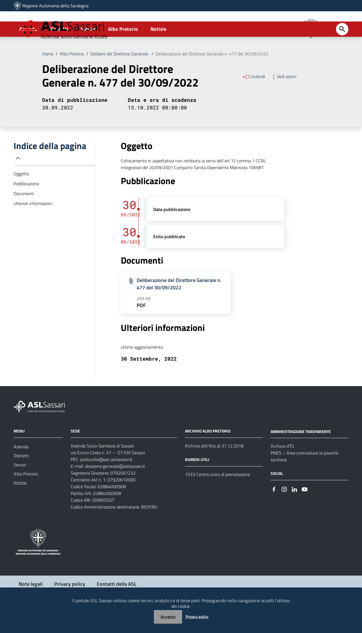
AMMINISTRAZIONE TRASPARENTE (301, 455)
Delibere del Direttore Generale (119, 77)
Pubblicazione (26, 207)
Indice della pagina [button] (50, 174)
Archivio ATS (282, 469)
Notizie (158, 53)
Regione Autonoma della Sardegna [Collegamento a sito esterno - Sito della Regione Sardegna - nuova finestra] (55, 5)
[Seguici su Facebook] (274, 512)
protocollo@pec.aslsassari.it (106, 483)
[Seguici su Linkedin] (294, 512)
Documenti (24, 217)
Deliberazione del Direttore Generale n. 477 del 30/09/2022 (212, 77)
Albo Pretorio (123, 53)
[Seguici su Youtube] (304, 512)
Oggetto (21, 197)
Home (47, 77)
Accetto (168, 616)
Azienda (28, 53)
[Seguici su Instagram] (284, 512)
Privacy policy (197, 616)
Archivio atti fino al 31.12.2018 (214, 469)
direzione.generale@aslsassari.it (115, 489)
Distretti (58, 53)
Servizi (88, 53)
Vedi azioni (283, 100)
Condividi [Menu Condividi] (253, 100)
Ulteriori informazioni (33, 227)
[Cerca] (342, 53)
